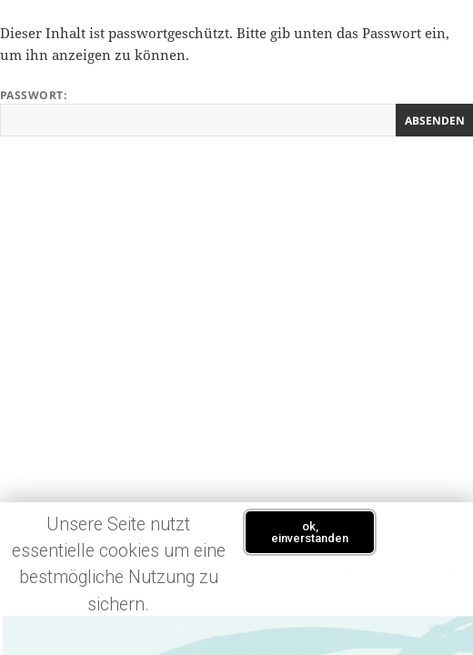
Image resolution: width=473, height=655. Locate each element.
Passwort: (236, 111)
